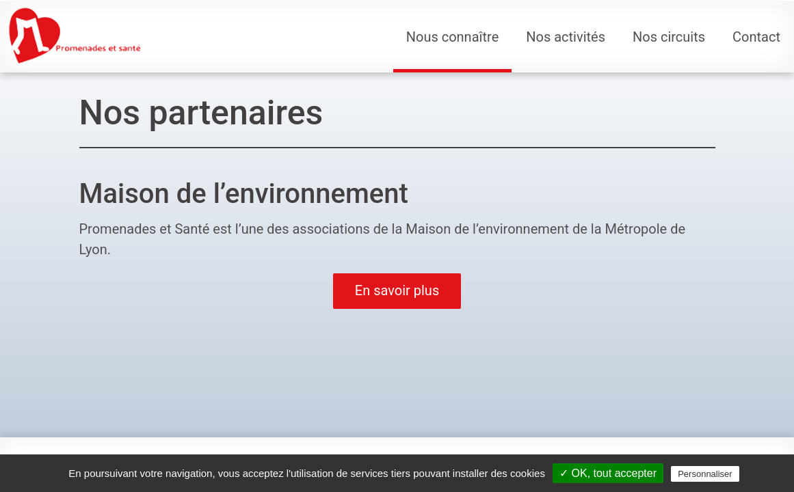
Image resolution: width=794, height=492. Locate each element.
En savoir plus (397, 290)
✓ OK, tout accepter (608, 473)
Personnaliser (705, 474)
